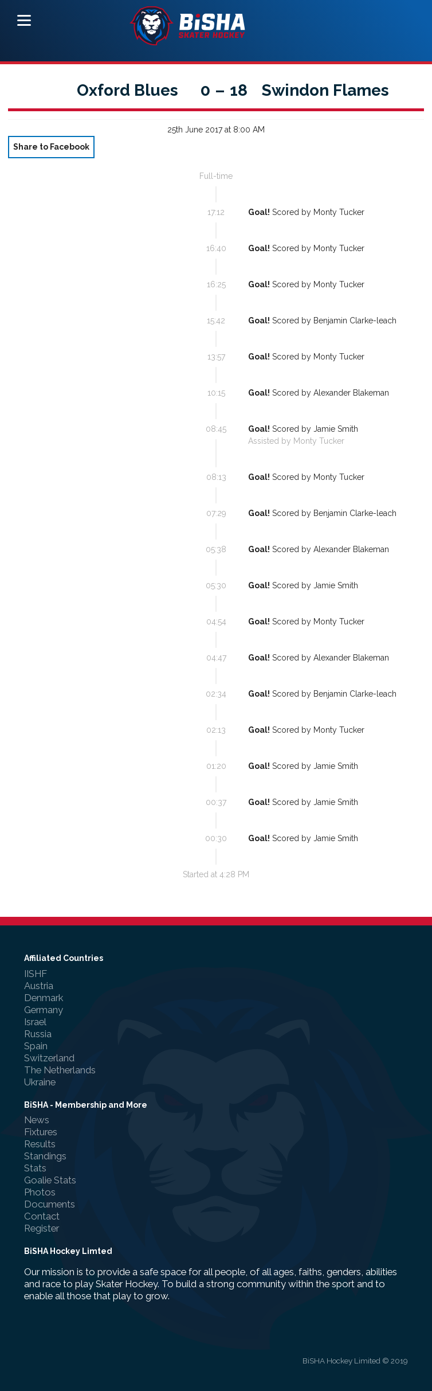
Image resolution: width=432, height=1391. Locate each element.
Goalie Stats (50, 1180)
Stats (35, 1168)
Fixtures (40, 1132)
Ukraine (40, 1082)
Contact (42, 1216)
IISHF (35, 973)
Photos (40, 1192)
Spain (36, 1046)
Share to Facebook (51, 146)
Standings (45, 1156)
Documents (49, 1204)
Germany (43, 1009)
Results (40, 1144)
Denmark (43, 997)
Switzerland (49, 1058)
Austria (38, 985)
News (36, 1120)
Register (41, 1228)
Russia (38, 1034)
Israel (35, 1021)
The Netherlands (60, 1070)
